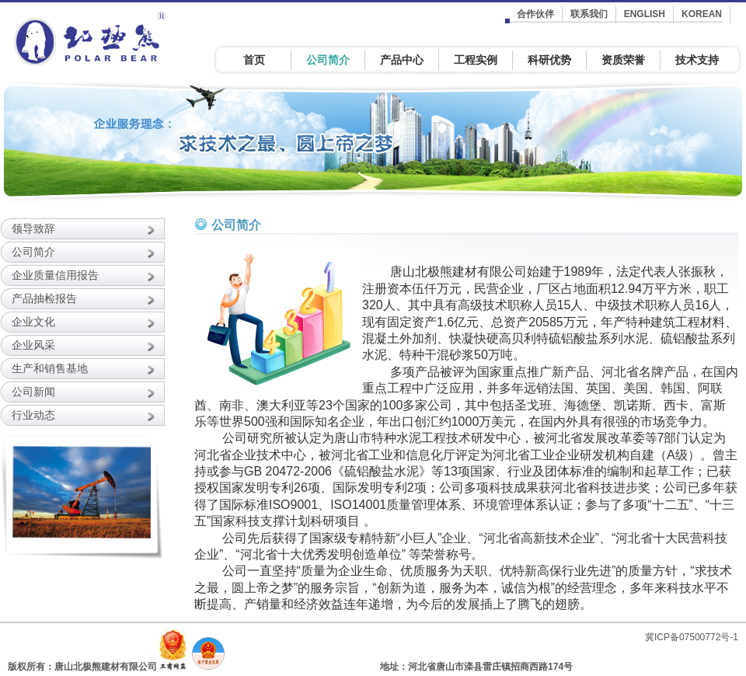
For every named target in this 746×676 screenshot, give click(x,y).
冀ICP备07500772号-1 (691, 637)
